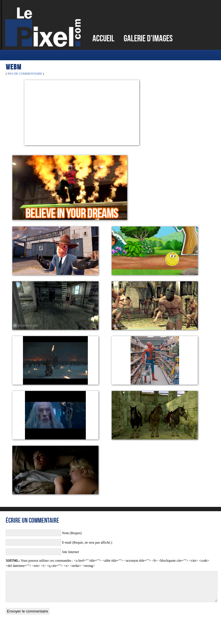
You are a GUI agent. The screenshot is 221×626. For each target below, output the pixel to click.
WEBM (13, 67)
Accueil (103, 38)
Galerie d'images (148, 38)
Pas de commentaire (24, 73)
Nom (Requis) (72, 533)
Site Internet (70, 552)
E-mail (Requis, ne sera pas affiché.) (87, 542)
